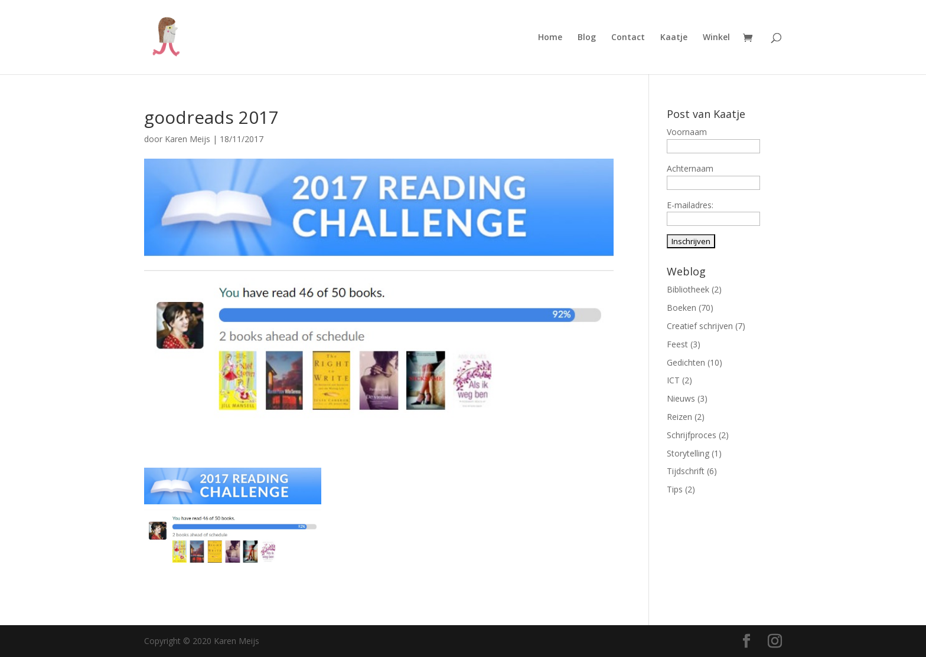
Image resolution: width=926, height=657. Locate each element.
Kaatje (673, 37)
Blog (587, 37)
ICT (673, 380)
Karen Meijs (187, 138)
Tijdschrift (686, 471)
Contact (628, 37)
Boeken (681, 307)
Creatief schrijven (700, 325)
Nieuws (681, 398)
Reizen (679, 416)
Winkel (716, 37)
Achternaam (690, 168)
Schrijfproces (691, 435)
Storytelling (688, 453)
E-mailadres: (690, 205)
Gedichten (686, 362)
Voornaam (687, 131)
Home (550, 37)
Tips (675, 489)
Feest (677, 344)
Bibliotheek (688, 289)
